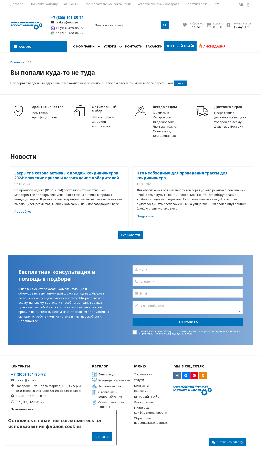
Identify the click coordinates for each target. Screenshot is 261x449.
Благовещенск (72, 391)
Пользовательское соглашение (108, 4)
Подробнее (22, 211)
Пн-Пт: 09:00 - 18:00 (31, 396)
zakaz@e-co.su (64, 22)
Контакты (134, 46)
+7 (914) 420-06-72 (67, 28)
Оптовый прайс (180, 46)
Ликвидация (214, 46)
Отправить (187, 322)
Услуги (110, 46)
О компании (84, 46)
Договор (16, 4)
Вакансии (154, 46)
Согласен (102, 437)
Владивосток (24, 391)
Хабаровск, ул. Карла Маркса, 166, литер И (48, 386)
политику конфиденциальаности (173, 333)
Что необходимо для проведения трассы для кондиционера (182, 175)
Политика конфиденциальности (54, 4)
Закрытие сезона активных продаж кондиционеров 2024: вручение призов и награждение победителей (66, 175)
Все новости (130, 235)
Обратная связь (197, 4)
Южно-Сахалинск (52, 391)
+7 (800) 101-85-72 (67, 17)
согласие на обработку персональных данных (214, 331)
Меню (140, 366)
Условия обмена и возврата (158, 4)
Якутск (37, 391)
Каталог (181, 83)
